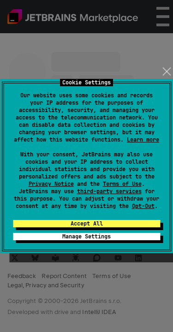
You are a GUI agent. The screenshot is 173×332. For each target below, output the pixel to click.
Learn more (143, 139)
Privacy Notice (51, 184)
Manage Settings (86, 236)
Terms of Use (122, 184)
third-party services (109, 191)
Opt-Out (143, 206)
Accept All (87, 223)
